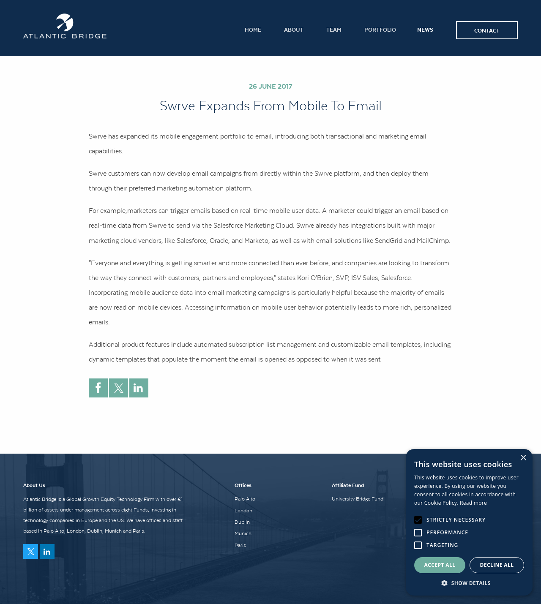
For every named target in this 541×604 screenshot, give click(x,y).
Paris (240, 545)
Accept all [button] (440, 565)
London (243, 511)
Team (334, 29)
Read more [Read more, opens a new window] (473, 502)
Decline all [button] (497, 565)
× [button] (523, 458)
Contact (487, 30)
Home (253, 29)
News (425, 29)
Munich (243, 533)
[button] (469, 583)
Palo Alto (245, 499)
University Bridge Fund (357, 499)
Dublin (242, 522)
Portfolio (380, 29)
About (293, 29)
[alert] (469, 522)
